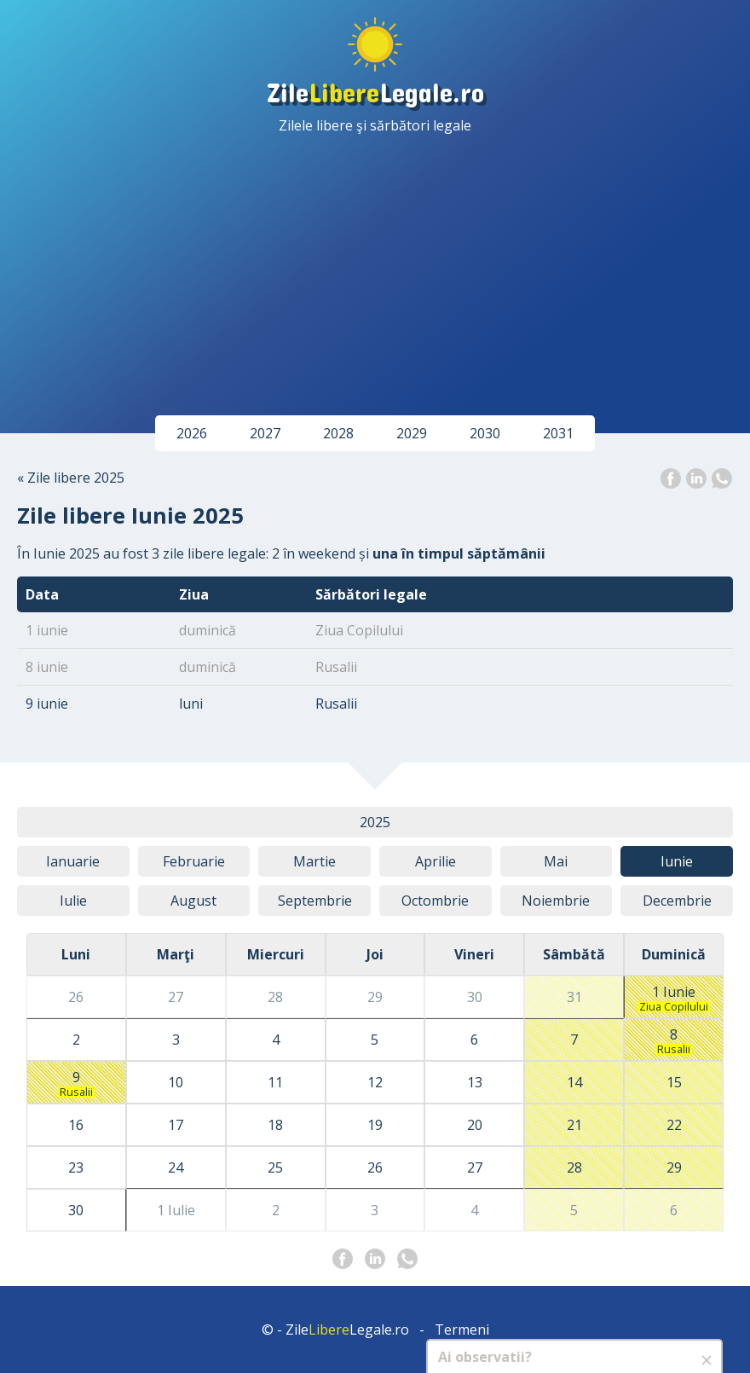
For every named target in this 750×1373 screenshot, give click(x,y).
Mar (314, 861)
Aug (193, 900)
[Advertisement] (375, 262)
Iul (73, 900)
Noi (556, 900)
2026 (191, 433)
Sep (315, 900)
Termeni (462, 1329)
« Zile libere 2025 (70, 477)
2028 (338, 433)
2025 (375, 822)
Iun (677, 861)
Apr (435, 861)
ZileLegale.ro (375, 91)
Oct (435, 900)
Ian (73, 861)
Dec (677, 900)
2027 (265, 433)
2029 (411, 433)
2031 (558, 433)
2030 (485, 433)
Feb (194, 861)
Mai (556, 861)
